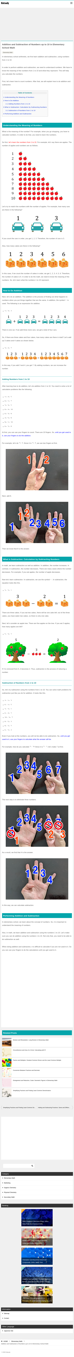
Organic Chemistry (10, 1187)
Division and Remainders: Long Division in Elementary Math (31, 1040)
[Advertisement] (37, 23)
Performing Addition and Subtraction (17, 114)
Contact (6, 1318)
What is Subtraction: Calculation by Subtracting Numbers (25, 107)
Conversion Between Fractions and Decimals (26, 1070)
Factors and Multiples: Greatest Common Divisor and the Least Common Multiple (37, 1060)
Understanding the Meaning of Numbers (18, 97)
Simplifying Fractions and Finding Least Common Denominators (32, 1090)
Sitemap (6, 1313)
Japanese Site (8, 1331)
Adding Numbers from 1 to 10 (18, 104)
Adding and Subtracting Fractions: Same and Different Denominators (55, 1107)
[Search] (18, 1166)
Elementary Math (8, 52)
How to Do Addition (11, 100)
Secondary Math (9, 1197)
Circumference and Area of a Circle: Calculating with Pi (29, 1050)
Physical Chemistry (10, 1192)
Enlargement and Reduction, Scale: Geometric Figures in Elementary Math (35, 1080)
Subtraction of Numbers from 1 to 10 (20, 110)
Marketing (7, 1183)
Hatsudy (5, 3)
